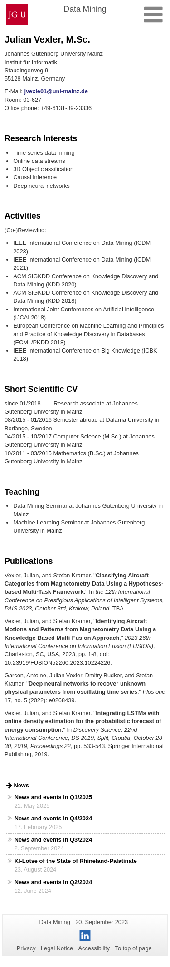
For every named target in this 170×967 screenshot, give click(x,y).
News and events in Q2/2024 (53, 882)
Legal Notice (57, 948)
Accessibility (94, 948)
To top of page (133, 948)
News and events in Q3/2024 (53, 839)
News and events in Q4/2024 (53, 818)
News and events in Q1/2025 (53, 797)
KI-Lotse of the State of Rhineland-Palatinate (76, 860)
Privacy (26, 948)
